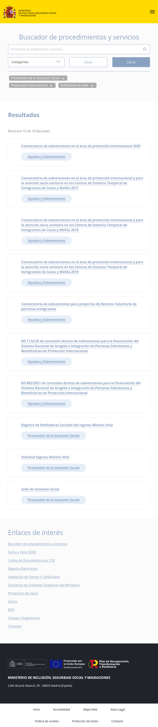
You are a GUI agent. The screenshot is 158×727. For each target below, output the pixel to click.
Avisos (12, 601)
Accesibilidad (61, 709)
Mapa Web (90, 709)
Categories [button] (36, 61)
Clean (88, 62)
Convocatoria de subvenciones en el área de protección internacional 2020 (81, 146)
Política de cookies (47, 721)
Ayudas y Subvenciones (46, 156)
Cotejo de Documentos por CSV (34, 560)
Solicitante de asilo (74, 85)
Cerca (131, 62)
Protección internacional (29, 85)
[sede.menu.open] (152, 11)
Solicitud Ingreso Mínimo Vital (45, 457)
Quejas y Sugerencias (24, 618)
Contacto (17, 626)
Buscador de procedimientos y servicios (37, 544)
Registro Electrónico (23, 568)
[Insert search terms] (74, 49)
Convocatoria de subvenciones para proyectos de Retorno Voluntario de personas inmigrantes (79, 306)
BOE (14, 609)
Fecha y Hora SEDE (22, 552)
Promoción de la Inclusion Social (35, 78)
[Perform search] (145, 49)
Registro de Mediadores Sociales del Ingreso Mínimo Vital (67, 425)
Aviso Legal (117, 709)
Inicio (36, 709)
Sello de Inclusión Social (40, 489)
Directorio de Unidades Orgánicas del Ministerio (44, 585)
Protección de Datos (23, 593)
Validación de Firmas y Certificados (37, 576)
